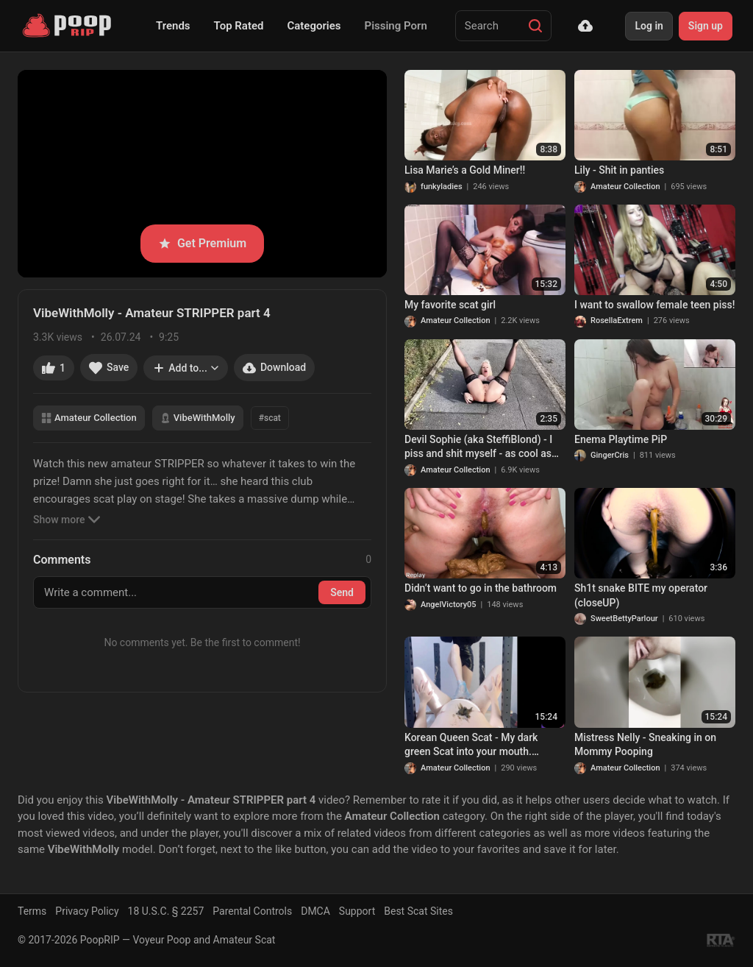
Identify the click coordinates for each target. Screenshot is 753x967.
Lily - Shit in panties (619, 170)
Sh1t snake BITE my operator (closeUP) (640, 595)
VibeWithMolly (197, 417)
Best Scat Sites (418, 911)
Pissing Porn (396, 25)
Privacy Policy (86, 911)
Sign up (705, 26)
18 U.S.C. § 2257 (166, 911)
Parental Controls (252, 911)
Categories (313, 25)
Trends (173, 25)
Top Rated (239, 25)
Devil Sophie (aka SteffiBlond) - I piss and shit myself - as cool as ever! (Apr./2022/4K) (478, 447)
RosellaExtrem (616, 320)
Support (357, 911)
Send (342, 592)
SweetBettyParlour (624, 618)
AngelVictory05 (449, 604)
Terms (32, 911)
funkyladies (442, 186)
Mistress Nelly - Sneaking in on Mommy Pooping (645, 745)
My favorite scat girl (450, 305)
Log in (649, 26)
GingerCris (609, 455)
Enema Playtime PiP (620, 439)
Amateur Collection (89, 417)
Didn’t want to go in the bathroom (480, 588)
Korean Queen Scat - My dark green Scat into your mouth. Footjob (471, 745)
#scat (270, 418)
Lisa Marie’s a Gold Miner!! (464, 170)
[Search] (535, 25)
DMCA (315, 911)
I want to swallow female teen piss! (654, 305)
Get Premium (202, 243)
